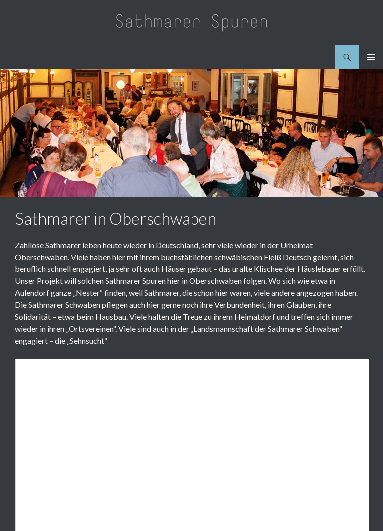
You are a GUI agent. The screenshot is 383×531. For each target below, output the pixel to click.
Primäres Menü (371, 57)
